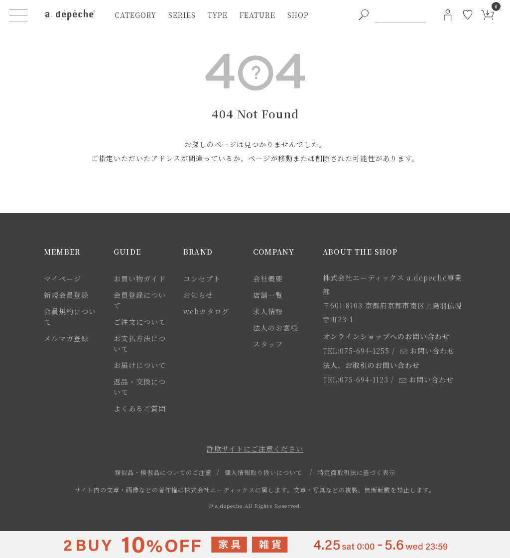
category (135, 15)
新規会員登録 (66, 295)
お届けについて (140, 365)
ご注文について (140, 322)
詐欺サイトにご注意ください (255, 449)
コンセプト (202, 278)
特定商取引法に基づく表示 (356, 472)
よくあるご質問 (140, 408)
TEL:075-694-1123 (355, 379)
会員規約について (70, 316)
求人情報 (268, 311)
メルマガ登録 (66, 338)
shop (298, 15)
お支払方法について (140, 343)
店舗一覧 (268, 295)
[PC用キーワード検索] (400, 14)
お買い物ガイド (140, 278)
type (218, 15)
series (182, 15)
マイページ (62, 278)
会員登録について (140, 300)
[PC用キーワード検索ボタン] (363, 14)
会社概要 (268, 278)
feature (257, 15)
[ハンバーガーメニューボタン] (18, 15)
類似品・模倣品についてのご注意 (163, 472)
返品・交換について (140, 386)
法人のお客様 (275, 328)
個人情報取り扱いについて (263, 472)
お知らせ (198, 295)
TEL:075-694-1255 (356, 351)
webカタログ (206, 311)
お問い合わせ (427, 351)
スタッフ (268, 344)
